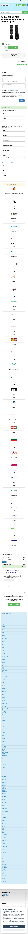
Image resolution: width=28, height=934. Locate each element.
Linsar (3, 726)
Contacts (5, 894)
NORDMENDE (5, 755)
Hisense (3, 699)
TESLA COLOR (5, 844)
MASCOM (4, 737)
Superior (3, 826)
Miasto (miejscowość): (8, 145)
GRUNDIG (4, 688)
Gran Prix (4, 686)
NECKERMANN (5, 752)
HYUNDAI (4, 706)
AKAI (3, 624)
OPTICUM (4, 764)
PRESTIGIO (4, 784)
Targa (3, 828)
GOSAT (3, 685)
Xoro (3, 879)
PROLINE (4, 785)
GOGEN (3, 682)
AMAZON (4, 629)
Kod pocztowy (6, 150)
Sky (3, 814)
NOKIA (3, 753)
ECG (3, 668)
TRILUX (3, 857)
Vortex (3, 873)
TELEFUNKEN (5, 841)
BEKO (3, 636)
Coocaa (3, 652)
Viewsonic (4, 870)
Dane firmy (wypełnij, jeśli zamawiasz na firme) (13, 162)
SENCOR (4, 803)
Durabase (4, 665)
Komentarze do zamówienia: (14, 586)
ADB (3, 620)
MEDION (4, 741)
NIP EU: (4, 175)
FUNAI (3, 679)
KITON (3, 720)
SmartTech (4, 819)
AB (2, 617)
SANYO (3, 799)
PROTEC (4, 788)
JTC (3, 715)
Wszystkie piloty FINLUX (22, 64)
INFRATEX (4, 712)
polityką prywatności (14, 90)
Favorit (3, 673)
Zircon (3, 882)
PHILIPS (3, 778)
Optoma (3, 765)
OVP (3, 773)
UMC (3, 861)
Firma (4, 165)
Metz (3, 743)
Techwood (4, 840)
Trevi (3, 855)
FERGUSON (4, 676)
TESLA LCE (4, 846)
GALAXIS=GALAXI (5, 680)
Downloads (5, 904)
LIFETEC (4, 724)
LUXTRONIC (4, 734)
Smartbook (4, 817)
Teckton (3, 832)
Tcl (2, 831)
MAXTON (4, 740)
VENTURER (4, 867)
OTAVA (3, 770)
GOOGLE (4, 683)
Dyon (3, 667)
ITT (2, 714)
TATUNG (4, 829)
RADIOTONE (4, 791)
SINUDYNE (4, 813)
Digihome (4, 664)
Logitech (3, 731)
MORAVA (4, 747)
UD (2, 858)
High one (4, 696)
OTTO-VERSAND (5, 772)
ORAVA (3, 767)
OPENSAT (4, 762)
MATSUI (3, 738)
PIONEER (4, 779)
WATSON (4, 875)
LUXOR (3, 732)
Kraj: (4, 155)
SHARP (3, 805)
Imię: (4, 130)
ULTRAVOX (4, 860)
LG (2, 723)
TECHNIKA (4, 835)
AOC (3, 632)
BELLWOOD (4, 638)
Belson (3, 639)
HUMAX (3, 705)
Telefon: (5, 118)
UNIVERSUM (4, 866)
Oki (2, 761)
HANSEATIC (4, 693)
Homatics (4, 702)
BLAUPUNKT (4, 642)
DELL (3, 658)
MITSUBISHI (4, 746)
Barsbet (3, 635)
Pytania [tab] (4, 72)
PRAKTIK (4, 782)
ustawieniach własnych (18, 923)
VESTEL (3, 869)
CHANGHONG (5, 708)
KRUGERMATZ (5, 721)
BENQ (3, 641)
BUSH (3, 649)
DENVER (4, 661)
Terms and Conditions (7, 896)
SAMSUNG (4, 797)
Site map (5, 906)
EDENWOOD (4, 670)
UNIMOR (4, 863)
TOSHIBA (4, 852)
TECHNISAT (4, 837)
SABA (3, 794)
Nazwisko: (5, 135)
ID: (3, 170)
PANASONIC (4, 776)
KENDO (3, 718)
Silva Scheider (5, 809)
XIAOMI (3, 878)
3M (2, 615)
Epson (3, 671)
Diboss (3, 662)
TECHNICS (4, 834)
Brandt (3, 645)
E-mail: (5, 113)
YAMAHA (4, 881)
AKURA (3, 626)
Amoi (3, 630)
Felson (3, 674)
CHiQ (3, 709)
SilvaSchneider (5, 811)
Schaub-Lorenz (5, 806)
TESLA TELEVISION (6, 847)
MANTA (3, 735)
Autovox (3, 633)
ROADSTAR (4, 793)
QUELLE (3, 790)
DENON (3, 659)
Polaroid (3, 781)
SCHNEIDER (4, 808)
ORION (3, 768)
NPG (3, 756)
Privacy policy (6, 895)
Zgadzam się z (10, 90)
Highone (3, 697)
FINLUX (3, 677)
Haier (3, 690)
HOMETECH (4, 703)
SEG (3, 800)
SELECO (4, 802)
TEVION (3, 849)
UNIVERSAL (4, 864)
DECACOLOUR (5, 656)
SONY (3, 822)
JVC (3, 717)
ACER (3, 618)
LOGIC (3, 729)
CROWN (3, 653)
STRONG (4, 823)
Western (3, 876)
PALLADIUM (4, 775)
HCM (3, 694)
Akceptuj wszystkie (14, 926)
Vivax (3, 872)
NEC (3, 750)
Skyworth (4, 816)
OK (2, 758)
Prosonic (3, 787)
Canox (3, 650)
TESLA (3, 843)
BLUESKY (4, 644)
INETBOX (4, 711)
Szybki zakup (7, 50)
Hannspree (4, 691)
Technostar (4, 838)
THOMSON (4, 850)
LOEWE (3, 727)
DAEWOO (4, 655)
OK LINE (3, 759)
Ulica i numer (6, 140)
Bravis (3, 647)
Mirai (3, 744)
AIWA (3, 623)
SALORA (4, 796)
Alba (3, 627)
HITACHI (3, 700)
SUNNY (3, 825)
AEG (3, 621)
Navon (3, 749)
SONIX (3, 820)
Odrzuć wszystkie (13, 930)
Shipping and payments (8, 897)
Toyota (3, 854)
